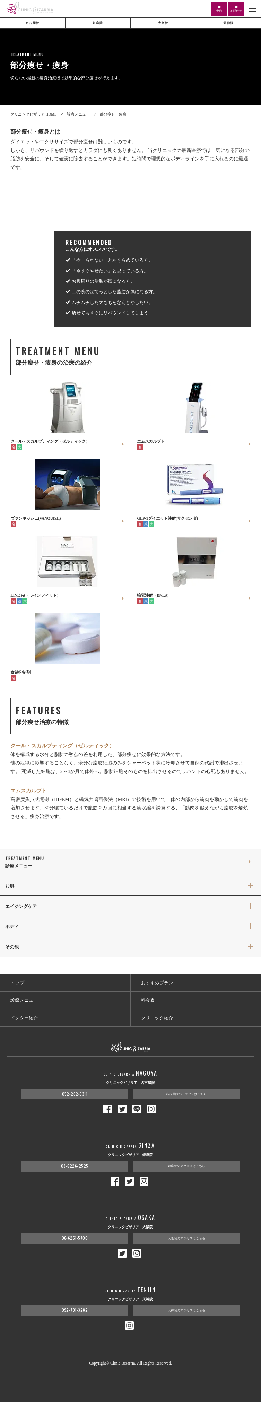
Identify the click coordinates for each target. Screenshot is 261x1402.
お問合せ (236, 8)
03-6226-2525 (74, 1166)
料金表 (148, 1000)
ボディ (12, 926)
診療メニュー (78, 114)
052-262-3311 (75, 1094)
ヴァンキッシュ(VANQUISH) (67, 518)
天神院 (228, 23)
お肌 (9, 886)
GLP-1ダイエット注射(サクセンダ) (194, 518)
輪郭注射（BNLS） (194, 595)
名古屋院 (33, 23)
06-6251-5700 (75, 1238)
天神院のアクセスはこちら (186, 1310)
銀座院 (98, 23)
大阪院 (163, 23)
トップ (17, 982)
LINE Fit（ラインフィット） (67, 595)
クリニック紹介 (157, 1017)
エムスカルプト (194, 441)
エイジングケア (21, 906)
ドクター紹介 (24, 1017)
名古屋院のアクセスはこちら (186, 1094)
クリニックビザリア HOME (33, 114)
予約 (219, 8)
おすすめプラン (157, 982)
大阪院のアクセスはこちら (186, 1238)
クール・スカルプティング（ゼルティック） (67, 441)
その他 (12, 947)
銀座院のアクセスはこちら (186, 1166)
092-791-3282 (75, 1310)
